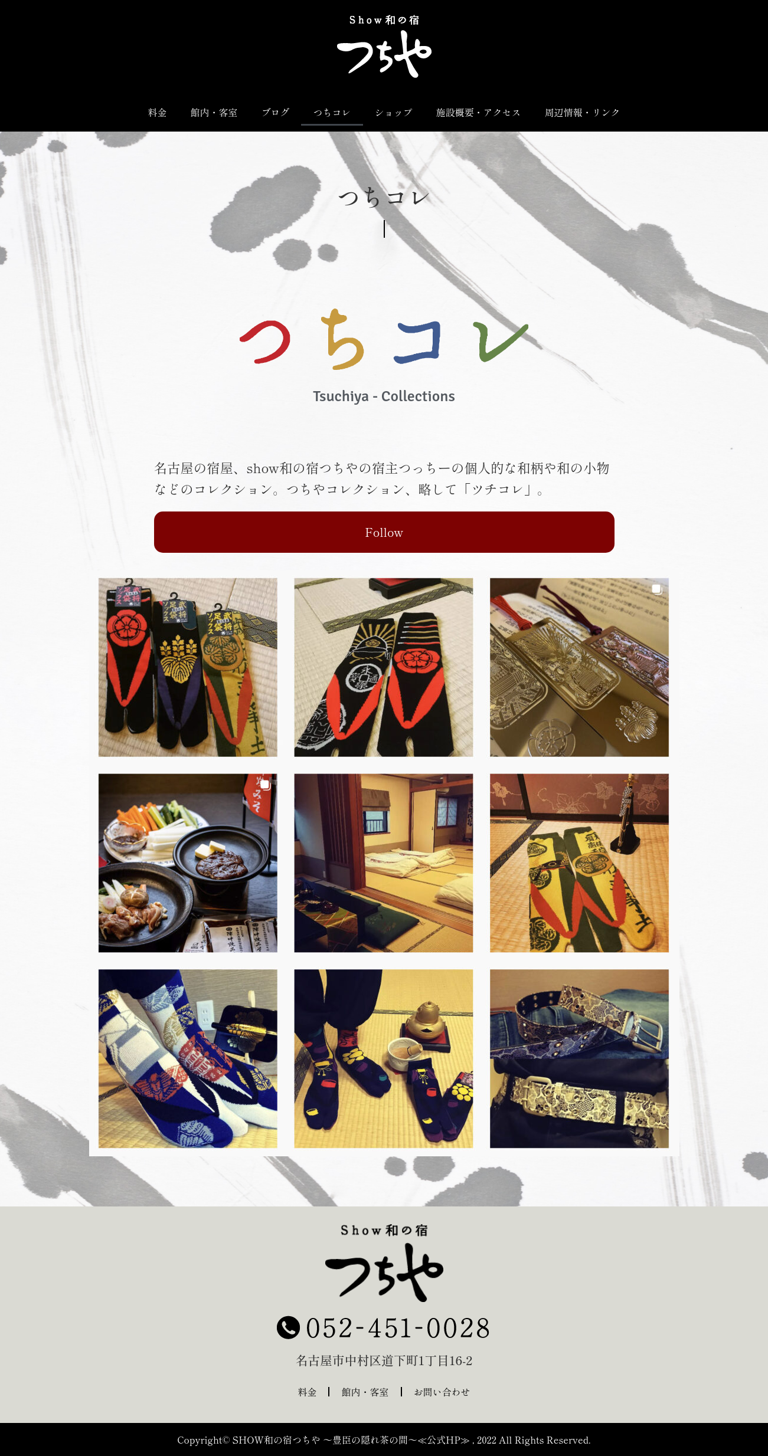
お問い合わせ (442, 1392)
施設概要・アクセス (478, 112)
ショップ (394, 112)
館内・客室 (213, 112)
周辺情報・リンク (582, 112)
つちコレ (332, 112)
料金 (157, 112)
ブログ (275, 112)
